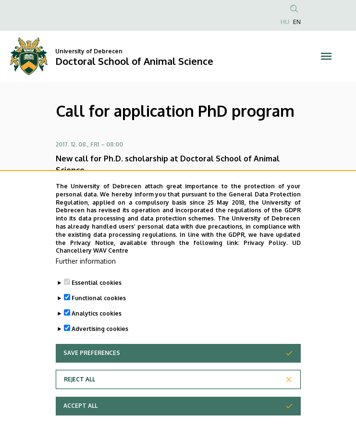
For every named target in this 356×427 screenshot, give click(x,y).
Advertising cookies (100, 348)
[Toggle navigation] (326, 56)
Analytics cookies (97, 333)
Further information (86, 281)
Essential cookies (97, 302)
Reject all (79, 399)
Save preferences (91, 372)
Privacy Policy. (266, 262)
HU (285, 21)
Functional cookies (99, 317)
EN (297, 21)
